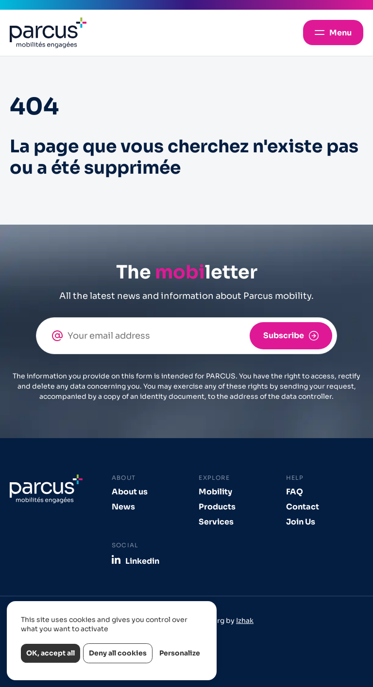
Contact (302, 506)
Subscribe (283, 335)
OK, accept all (50, 653)
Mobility (215, 491)
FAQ (294, 491)
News (123, 506)
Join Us (300, 521)
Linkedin (142, 561)
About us (130, 491)
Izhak (245, 620)
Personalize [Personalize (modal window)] (179, 653)
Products (217, 506)
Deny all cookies (118, 653)
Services (216, 521)
